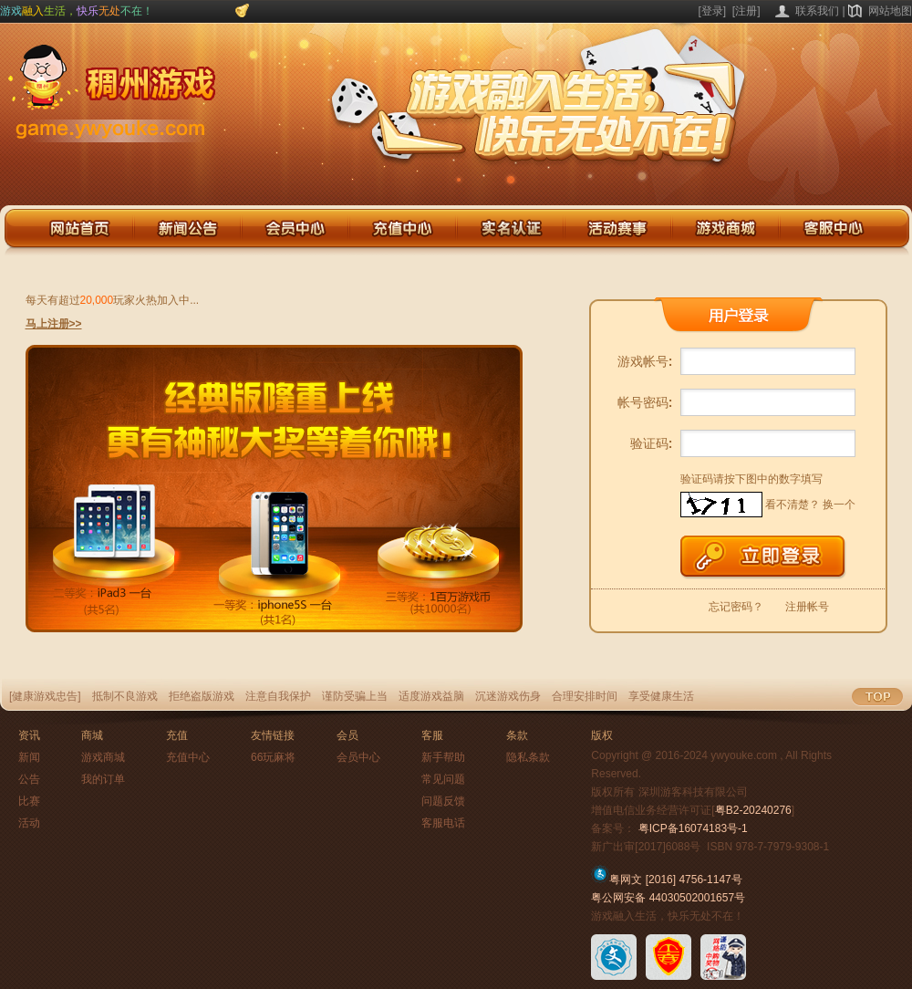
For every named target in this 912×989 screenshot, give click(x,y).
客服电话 (443, 823)
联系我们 (817, 11)
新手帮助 (443, 757)
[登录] (713, 11)
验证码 (651, 443)
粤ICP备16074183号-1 (693, 828)
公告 (29, 779)
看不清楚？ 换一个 (810, 504)
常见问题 (443, 779)
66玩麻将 (273, 757)
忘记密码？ (736, 606)
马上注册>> (54, 324)
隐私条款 (528, 757)
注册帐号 (807, 606)
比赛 (29, 801)
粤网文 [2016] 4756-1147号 (666, 879)
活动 (29, 823)
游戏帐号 (645, 361)
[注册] (746, 11)
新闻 (29, 757)
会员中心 (358, 757)
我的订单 (103, 779)
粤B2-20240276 (753, 810)
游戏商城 (103, 757)
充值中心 (188, 757)
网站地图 (890, 11)
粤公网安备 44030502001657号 (668, 897)
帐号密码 (645, 402)
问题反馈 (443, 801)
